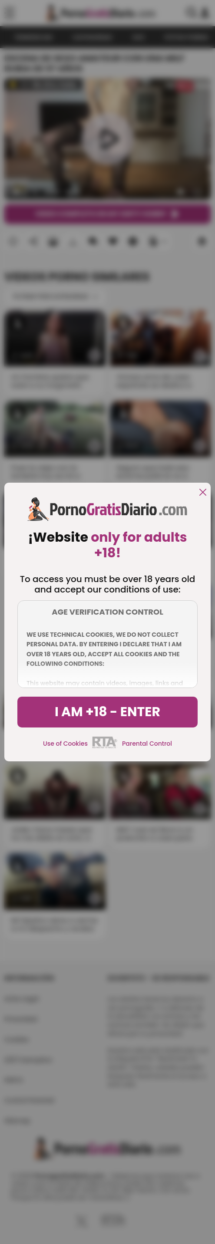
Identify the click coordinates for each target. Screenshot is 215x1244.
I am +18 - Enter (107, 712)
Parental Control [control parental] (147, 743)
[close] (202, 493)
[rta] (105, 747)
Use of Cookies (65, 743)
